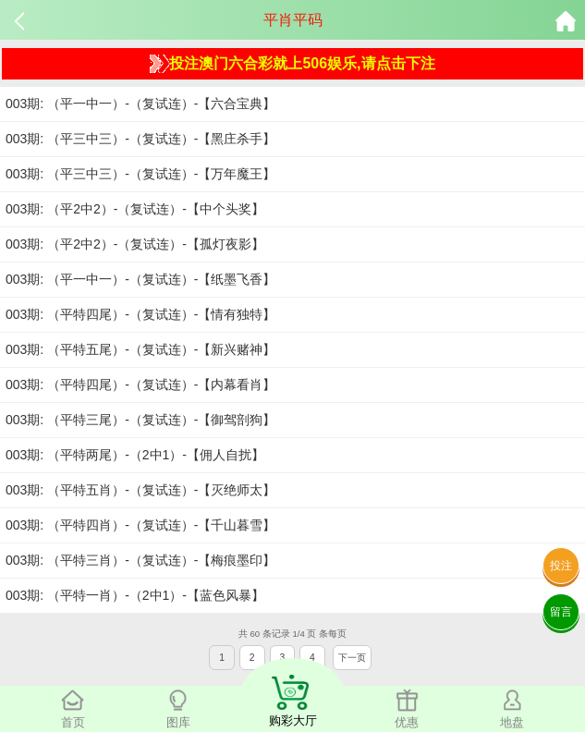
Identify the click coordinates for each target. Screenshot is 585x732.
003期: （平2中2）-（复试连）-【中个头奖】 (135, 208)
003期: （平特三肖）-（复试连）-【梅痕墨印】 (140, 560)
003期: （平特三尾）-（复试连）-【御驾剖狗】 (140, 419)
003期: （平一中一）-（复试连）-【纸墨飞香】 (140, 279)
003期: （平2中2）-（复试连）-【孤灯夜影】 (135, 244)
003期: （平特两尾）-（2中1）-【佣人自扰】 (135, 454)
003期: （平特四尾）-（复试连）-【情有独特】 (140, 314)
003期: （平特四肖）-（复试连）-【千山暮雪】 (140, 525)
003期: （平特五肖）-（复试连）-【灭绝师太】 (140, 489)
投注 (561, 565)
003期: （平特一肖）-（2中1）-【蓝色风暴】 (135, 595)
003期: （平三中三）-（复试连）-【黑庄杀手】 (140, 138)
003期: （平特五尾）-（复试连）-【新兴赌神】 (140, 349)
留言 (561, 611)
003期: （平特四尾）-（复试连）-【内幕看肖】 (140, 384)
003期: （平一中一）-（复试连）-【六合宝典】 (140, 103)
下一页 (352, 658)
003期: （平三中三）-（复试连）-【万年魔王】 (140, 173)
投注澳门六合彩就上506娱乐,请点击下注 (292, 64)
